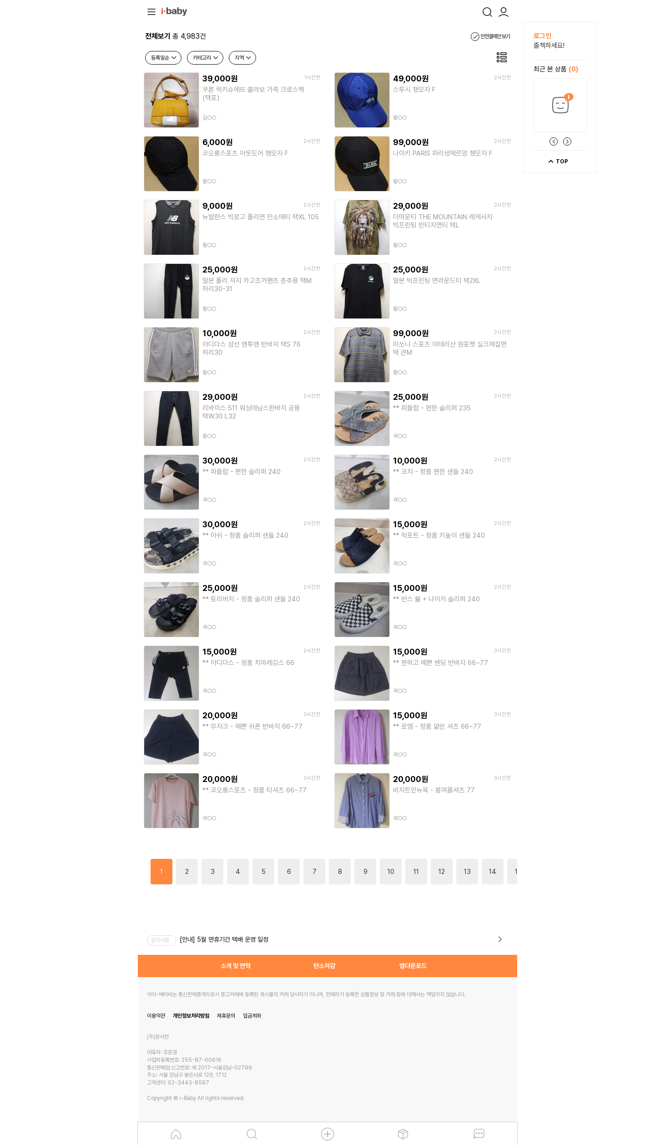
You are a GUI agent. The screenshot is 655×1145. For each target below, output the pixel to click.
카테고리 (206, 58)
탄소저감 (324, 965)
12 (441, 872)
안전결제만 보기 (490, 36)
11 (416, 872)
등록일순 (164, 58)
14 (492, 872)
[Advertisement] (87, 158)
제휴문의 (226, 1016)
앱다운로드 (413, 965)
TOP (558, 161)
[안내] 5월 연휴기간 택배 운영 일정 (224, 939)
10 (391, 872)
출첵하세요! (549, 45)
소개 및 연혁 (236, 965)
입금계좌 (252, 1016)
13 (467, 872)
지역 (243, 58)
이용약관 (156, 1016)
